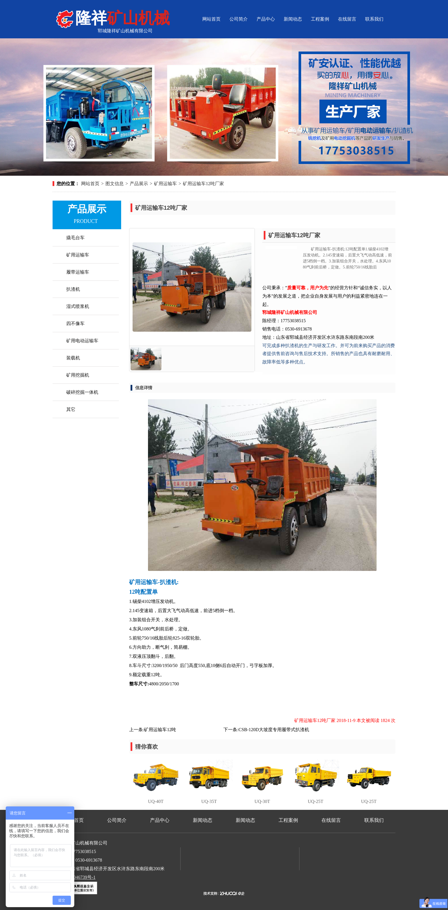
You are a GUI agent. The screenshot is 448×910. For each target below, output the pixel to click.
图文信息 (114, 183)
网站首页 (211, 19)
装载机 (73, 357)
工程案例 (320, 19)
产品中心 (266, 19)
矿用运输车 (165, 183)
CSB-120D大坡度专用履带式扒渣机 (274, 729)
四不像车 (75, 323)
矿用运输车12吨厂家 (203, 183)
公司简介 (238, 19)
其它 (70, 409)
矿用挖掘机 (77, 375)
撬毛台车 (75, 237)
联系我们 (374, 19)
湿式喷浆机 (77, 306)
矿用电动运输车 (82, 340)
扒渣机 (73, 289)
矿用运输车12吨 (160, 729)
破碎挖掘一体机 (82, 392)
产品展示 (139, 183)
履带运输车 (77, 272)
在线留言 (347, 19)
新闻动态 (293, 19)
